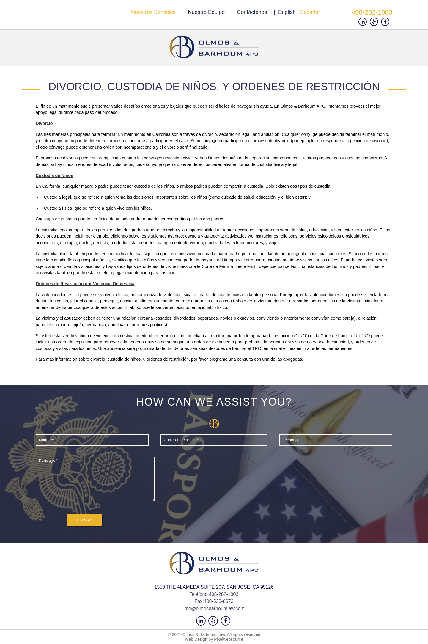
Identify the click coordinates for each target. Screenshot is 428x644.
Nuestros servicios (153, 12)
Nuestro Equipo (206, 12)
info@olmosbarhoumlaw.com (214, 608)
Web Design (196, 639)
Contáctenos (252, 12)
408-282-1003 (372, 12)
